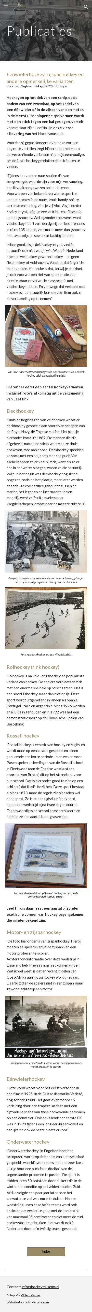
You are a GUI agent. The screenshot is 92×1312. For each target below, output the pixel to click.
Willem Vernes (30, 1295)
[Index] (46, 1251)
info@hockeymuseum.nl (40, 1287)
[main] (46, 30)
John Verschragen (37, 1302)
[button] (6, 7)
